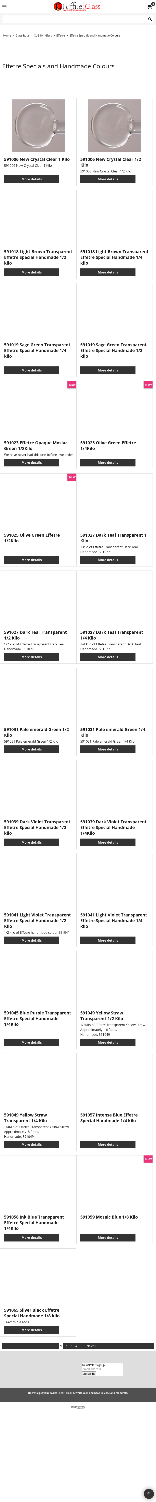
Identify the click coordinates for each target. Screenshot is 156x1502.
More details (32, 177)
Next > (91, 1438)
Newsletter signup (93, 1457)
